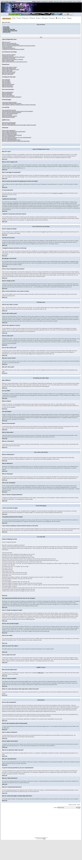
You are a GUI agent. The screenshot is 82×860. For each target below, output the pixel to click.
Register (14, 1)
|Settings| (79, 1)
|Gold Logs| (56, 1)
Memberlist (45, 18)
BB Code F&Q (6, 32)
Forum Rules (6, 28)
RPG (14, 18)
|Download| (51, 1)
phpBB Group (40, 672)
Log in (64, 18)
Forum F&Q (6, 26)
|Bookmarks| (70, 1)
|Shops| (61, 1)
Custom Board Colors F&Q (10, 30)
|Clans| (74, 1)
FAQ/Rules (32, 18)
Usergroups (52, 18)
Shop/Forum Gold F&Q (9, 29)
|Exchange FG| (45, 1)
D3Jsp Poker (25, 18)
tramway (44, 838)
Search (38, 18)
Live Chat (58, 18)
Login (10, 1)
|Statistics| (39, 1)
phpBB (44, 837)
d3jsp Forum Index (6, 22)
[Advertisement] (41, 823)
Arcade (19, 18)
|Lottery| (65, 1)
